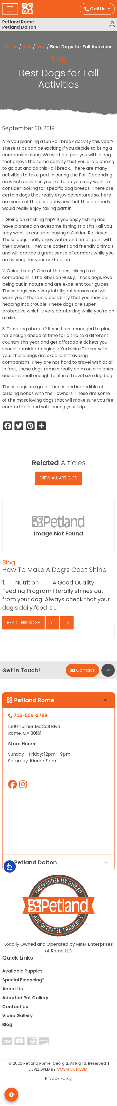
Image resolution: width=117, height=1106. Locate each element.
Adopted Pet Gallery (25, 998)
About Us (12, 989)
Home (11, 46)
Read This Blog (23, 622)
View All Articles (58, 478)
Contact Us (15, 1006)
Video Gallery (17, 1015)
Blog (27, 46)
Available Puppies (22, 971)
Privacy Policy (58, 1078)
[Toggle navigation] (10, 8)
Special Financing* (23, 980)
